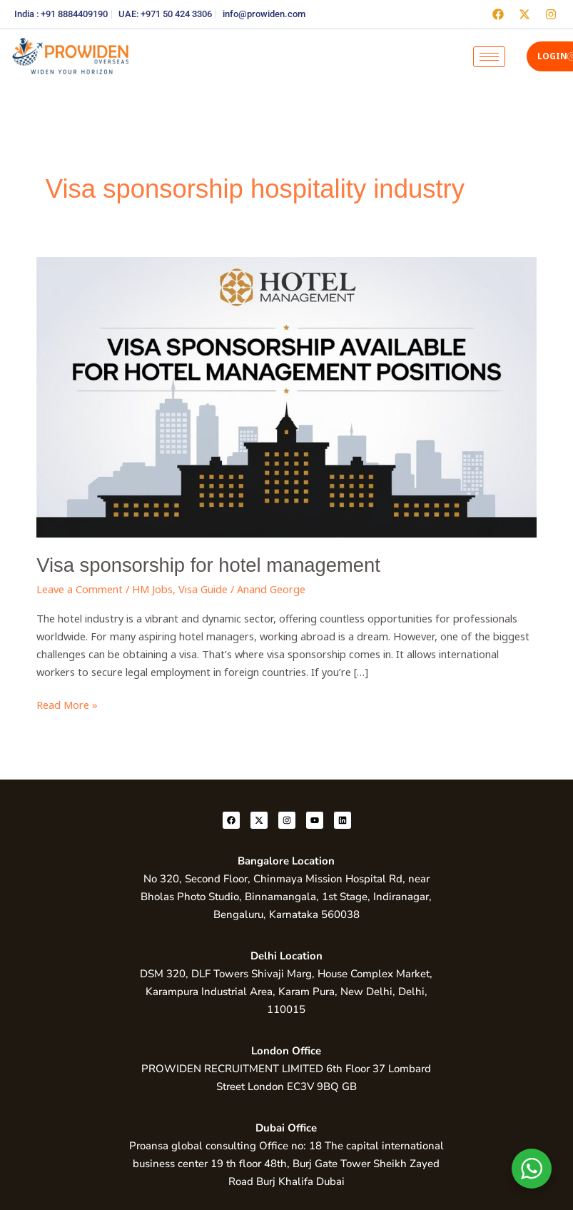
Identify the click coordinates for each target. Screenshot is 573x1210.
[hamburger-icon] (489, 56)
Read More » (67, 704)
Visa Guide (203, 589)
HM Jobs (152, 589)
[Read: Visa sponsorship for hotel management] (286, 395)
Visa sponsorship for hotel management (208, 565)
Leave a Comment (79, 589)
